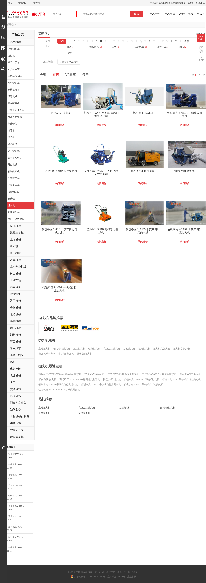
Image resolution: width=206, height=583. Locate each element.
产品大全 (155, 13)
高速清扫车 (14, 212)
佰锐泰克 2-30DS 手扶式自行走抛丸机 (143, 231)
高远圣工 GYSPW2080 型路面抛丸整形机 (101, 114)
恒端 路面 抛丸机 (184, 171)
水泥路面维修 (15, 117)
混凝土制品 (17, 355)
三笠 (115, 47)
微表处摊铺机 (15, 158)
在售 (56, 74)
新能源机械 (17, 436)
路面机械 (15, 225)
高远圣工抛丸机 (111, 348)
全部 (186, 41)
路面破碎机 (14, 103)
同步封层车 (14, 69)
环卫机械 (15, 341)
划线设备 (12, 123)
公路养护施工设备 (68, 62)
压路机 (14, 246)
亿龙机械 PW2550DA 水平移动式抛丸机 (101, 173)
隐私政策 (133, 572)
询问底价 (59, 125)
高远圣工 (163, 47)
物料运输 (15, 423)
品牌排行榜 (186, 13)
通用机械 (15, 300)
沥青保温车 (14, 185)
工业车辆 (15, 280)
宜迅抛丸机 (44, 348)
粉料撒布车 (14, 83)
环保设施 (15, 396)
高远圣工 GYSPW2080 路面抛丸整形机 (79, 379)
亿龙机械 (140, 47)
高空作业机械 (18, 266)
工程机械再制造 (19, 416)
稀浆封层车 (14, 62)
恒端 (70, 52)
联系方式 (110, 572)
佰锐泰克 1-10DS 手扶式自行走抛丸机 (59, 289)
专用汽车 (15, 348)
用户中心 (37, 3)
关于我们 (99, 572)
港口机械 (15, 327)
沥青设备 (15, 287)
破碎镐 (11, 198)
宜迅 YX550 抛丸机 (59, 112)
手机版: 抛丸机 (66, 353)
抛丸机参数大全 (181, 348)
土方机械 (15, 239)
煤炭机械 (15, 321)
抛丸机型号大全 (46, 353)
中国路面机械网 (14, 14)
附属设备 (15, 293)
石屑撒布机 (14, 171)
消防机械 (15, 334)
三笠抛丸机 (79, 348)
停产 (85, 74)
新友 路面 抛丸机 (143, 112)
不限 (62, 41)
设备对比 (201, 38)
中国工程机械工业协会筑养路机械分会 (167, 3)
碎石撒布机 (14, 151)
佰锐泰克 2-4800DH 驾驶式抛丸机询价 (17, 547)
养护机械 (15, 42)
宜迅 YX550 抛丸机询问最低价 (17, 454)
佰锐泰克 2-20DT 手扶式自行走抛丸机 (184, 231)
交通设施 (15, 389)
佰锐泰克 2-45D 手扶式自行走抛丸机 (59, 231)
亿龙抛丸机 (94, 348)
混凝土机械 (17, 232)
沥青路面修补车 (16, 110)
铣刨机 (11, 55)
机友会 (191, 3)
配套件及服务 (18, 402)
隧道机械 (15, 314)
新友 (183, 47)
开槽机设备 (14, 89)
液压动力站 (14, 192)
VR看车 (70, 74)
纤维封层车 (14, 178)
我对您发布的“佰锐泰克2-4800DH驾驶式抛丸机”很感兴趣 (17, 537)
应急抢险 (15, 368)
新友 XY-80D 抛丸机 (143, 171)
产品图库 (169, 13)
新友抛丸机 (129, 348)
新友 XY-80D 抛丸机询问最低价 (17, 485)
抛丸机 (11, 205)
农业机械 (15, 375)
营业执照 (132, 576)
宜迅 (70, 47)
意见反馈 (122, 572)
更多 (199, 13)
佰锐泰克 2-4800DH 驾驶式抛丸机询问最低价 (17, 464)
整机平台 (38, 14)
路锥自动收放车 (16, 219)
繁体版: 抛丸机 (84, 353)
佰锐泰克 (95, 47)
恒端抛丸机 (144, 348)
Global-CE (200, 3)
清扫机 (11, 137)
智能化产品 (17, 430)
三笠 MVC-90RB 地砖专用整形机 (101, 231)
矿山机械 (15, 273)
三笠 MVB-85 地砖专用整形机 (59, 171)
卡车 (12, 382)
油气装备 (15, 409)
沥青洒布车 (14, 49)
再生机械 (12, 164)
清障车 (11, 130)
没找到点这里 (201, 49)
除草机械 (12, 144)
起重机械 (15, 259)
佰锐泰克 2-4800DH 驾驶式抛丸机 (184, 114)
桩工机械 (15, 253)
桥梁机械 (15, 307)
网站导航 (22, 3)
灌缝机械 (12, 96)
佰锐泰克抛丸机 (61, 348)
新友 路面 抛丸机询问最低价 (17, 526)
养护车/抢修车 (15, 76)
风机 (12, 361)
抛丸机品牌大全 (161, 348)
